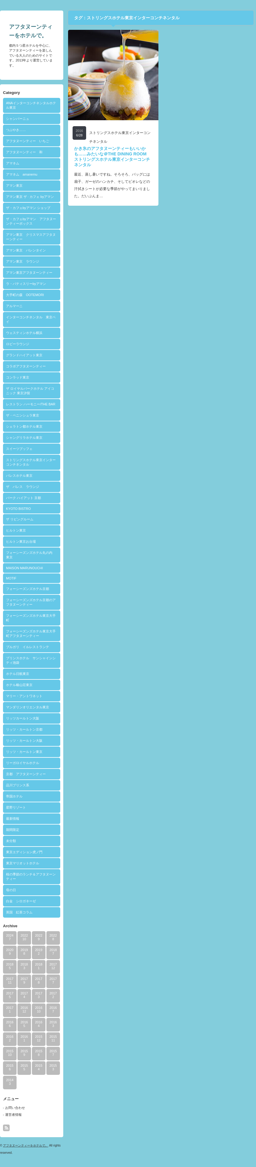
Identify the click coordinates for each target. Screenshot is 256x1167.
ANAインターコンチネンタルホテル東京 (31, 105)
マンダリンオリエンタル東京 (27, 707)
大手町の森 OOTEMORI (25, 295)
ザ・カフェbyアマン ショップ (28, 208)
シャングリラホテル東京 (24, 437)
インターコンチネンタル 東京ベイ (31, 319)
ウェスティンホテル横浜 (24, 333)
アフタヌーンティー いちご (27, 141)
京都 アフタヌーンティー (26, 774)
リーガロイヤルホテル (22, 763)
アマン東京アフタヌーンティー (29, 272)
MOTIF (11, 578)
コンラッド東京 (17, 377)
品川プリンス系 (17, 785)
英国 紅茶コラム (19, 912)
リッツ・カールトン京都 (24, 729)
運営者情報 (13, 1114)
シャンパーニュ (17, 118)
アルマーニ (14, 306)
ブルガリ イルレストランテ (27, 647)
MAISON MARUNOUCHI (24, 568)
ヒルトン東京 (16, 530)
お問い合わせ (15, 1107)
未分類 (11, 841)
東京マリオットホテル (22, 863)
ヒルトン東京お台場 (21, 541)
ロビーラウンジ (17, 344)
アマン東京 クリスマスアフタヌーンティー (31, 237)
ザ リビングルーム (19, 519)
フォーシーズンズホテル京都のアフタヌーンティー (31, 602)
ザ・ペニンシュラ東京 (22, 415)
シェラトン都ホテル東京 (24, 426)
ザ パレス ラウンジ (22, 486)
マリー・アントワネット (24, 696)
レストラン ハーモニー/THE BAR (30, 404)
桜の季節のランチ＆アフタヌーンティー (31, 876)
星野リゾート (16, 807)
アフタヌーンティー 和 (24, 152)
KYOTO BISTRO (18, 508)
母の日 (11, 890)
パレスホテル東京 (19, 475)
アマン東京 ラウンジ (22, 261)
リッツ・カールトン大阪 (24, 740)
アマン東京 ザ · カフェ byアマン (30, 196)
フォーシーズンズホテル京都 (27, 589)
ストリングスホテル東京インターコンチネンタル (31, 462)
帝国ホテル (14, 796)
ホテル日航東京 (17, 674)
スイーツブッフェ (19, 449)
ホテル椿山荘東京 (19, 685)
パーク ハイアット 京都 (23, 498)
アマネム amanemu (21, 174)
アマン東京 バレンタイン (26, 250)
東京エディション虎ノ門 (24, 852)
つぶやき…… (16, 130)
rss (6, 1128)
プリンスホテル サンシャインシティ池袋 (31, 660)
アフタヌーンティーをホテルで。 (25, 1145)
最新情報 (12, 818)
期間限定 (12, 830)
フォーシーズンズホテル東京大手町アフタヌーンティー (31, 633)
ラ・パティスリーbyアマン (26, 284)
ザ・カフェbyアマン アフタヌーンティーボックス (31, 221)
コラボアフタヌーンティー (26, 366)
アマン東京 (14, 185)
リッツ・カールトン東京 (24, 752)
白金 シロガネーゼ (21, 901)
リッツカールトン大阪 (22, 718)
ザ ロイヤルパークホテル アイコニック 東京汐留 (30, 391)
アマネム (12, 163)
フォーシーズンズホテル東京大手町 (31, 618)
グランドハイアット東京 (24, 355)
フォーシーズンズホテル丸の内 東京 (31, 555)
